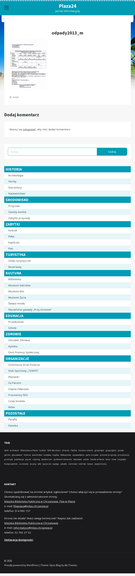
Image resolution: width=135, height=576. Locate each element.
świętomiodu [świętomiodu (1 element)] (101, 464)
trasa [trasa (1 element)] (114, 459)
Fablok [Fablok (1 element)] (74, 450)
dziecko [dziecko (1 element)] (65, 450)
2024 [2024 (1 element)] (6, 450)
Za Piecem (14, 383)
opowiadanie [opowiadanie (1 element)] (78, 455)
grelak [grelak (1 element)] (121, 450)
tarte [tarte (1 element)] (108, 459)
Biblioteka (14, 279)
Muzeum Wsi (16, 291)
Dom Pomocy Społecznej (23, 352)
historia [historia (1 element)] (27, 455)
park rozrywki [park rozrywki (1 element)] (92, 455)
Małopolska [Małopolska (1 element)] (65, 455)
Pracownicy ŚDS (18, 395)
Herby (12, 181)
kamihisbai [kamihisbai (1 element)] (37, 455)
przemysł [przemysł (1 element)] (8, 459)
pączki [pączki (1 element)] (28, 459)
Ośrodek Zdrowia (19, 340)
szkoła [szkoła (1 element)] (86, 459)
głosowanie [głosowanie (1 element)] (17, 455)
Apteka (12, 346)
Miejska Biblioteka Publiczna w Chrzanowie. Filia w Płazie (39, 501)
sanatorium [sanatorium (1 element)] (46, 459)
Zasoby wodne (17, 212)
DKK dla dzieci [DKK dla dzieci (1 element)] (54, 450)
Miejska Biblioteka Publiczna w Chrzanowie (31, 523)
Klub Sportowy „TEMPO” (23, 370)
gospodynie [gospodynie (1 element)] (110, 450)
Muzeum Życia (17, 297)
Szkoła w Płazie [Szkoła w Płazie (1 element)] (97, 459)
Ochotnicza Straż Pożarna (24, 364)
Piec (10, 248)
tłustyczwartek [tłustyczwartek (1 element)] (11, 464)
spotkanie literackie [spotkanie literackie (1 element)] (62, 459)
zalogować (29, 129)
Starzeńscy (15, 187)
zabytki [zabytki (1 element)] (63, 464)
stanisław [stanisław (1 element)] (77, 459)
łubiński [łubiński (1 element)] (82, 464)
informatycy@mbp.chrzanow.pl (32, 527)
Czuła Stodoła (16, 401)
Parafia (12, 419)
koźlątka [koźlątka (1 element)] (47, 455)
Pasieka (13, 425)
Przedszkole (16, 322)
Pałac (11, 236)
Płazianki (13, 377)
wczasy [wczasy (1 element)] (33, 464)
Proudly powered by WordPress (21, 565)
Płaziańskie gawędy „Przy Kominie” (30, 309)
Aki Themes (71, 565)
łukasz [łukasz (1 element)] (90, 464)
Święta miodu (16, 303)
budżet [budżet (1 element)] (42, 450)
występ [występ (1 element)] (56, 464)
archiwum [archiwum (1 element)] (14, 450)
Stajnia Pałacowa (18, 389)
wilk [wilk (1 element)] (39, 464)
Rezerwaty (15, 267)
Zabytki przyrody (19, 218)
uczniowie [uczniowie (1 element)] (23, 464)
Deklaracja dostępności (18, 540)
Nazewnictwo (16, 193)
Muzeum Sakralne (19, 285)
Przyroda (14, 206)
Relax (11, 407)
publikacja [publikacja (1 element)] (19, 459)
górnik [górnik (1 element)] (7, 455)
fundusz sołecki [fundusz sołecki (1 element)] (85, 450)
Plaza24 (67, 6)
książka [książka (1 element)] (56, 455)
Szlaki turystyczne (19, 260)
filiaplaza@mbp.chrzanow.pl (30, 506)
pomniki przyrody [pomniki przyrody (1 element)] (108, 455)
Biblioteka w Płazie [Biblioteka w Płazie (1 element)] (29, 450)
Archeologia (15, 175)
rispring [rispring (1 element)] (36, 459)
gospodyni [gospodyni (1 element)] (99, 450)
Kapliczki (14, 242)
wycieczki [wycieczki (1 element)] (47, 464)
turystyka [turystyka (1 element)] (122, 459)
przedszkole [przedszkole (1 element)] (123, 455)
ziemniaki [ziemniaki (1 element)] (72, 464)
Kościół (12, 230)
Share (14, 97)
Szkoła (12, 328)
